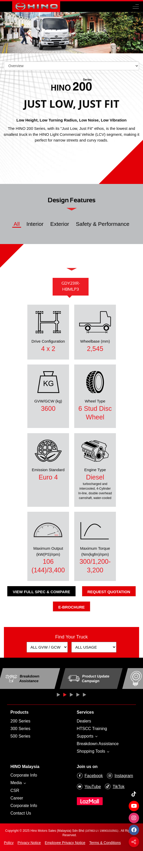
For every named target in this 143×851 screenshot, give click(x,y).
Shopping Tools (92, 751)
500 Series (20, 736)
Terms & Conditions (105, 843)
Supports (86, 736)
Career (16, 798)
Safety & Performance (102, 224)
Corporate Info (23, 775)
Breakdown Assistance (98, 743)
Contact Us (20, 813)
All (17, 224)
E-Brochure (71, 607)
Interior (35, 224)
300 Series (20, 728)
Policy (9, 843)
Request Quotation (109, 592)
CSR (14, 790)
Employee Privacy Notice (65, 843)
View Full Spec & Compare (41, 592)
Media (16, 782)
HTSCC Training (92, 728)
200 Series (20, 721)
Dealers (84, 721)
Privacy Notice (29, 843)
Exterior (59, 224)
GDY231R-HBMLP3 (70, 286)
